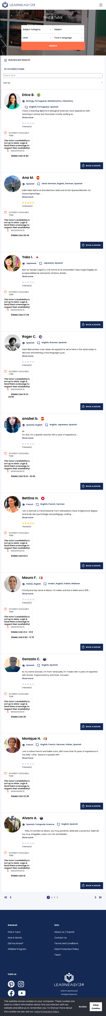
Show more (27, 117)
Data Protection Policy (66, 949)
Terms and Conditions (66, 943)
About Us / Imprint (64, 932)
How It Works (15, 937)
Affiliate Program (17, 949)
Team (57, 954)
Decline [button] (83, 1006)
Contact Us (60, 937)
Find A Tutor (14, 932)
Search (53, 46)
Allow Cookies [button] (96, 1007)
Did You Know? (15, 943)
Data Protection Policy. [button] (47, 1011)
